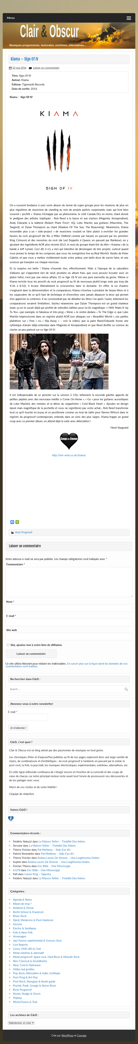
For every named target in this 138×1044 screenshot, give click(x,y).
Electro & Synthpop (24, 928)
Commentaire (15, 564)
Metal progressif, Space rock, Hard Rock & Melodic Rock (46, 956)
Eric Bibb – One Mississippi (54, 866)
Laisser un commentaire (46, 67)
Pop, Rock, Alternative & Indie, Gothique (36, 973)
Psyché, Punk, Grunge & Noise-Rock (34, 985)
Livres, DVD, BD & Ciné (27, 948)
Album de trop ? (22, 903)
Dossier (17, 924)
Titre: (15, 75)
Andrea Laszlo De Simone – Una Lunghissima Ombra (68, 857)
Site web (11, 630)
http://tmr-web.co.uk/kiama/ (69, 455)
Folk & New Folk (23, 932)
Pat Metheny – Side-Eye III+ (54, 849)
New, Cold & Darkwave (27, 965)
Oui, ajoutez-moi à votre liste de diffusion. (34, 644)
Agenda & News (22, 899)
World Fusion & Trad (25, 1001)
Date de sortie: (21, 88)
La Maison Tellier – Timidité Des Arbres (62, 841)
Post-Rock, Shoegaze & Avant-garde (34, 981)
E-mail (11, 616)
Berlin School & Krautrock (28, 912)
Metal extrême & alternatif (28, 952)
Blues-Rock (20, 915)
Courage (81, 1035)
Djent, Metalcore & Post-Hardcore (33, 920)
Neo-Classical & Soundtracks (30, 961)
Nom (10, 601)
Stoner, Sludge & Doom (26, 993)
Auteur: (16, 79)
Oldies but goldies (23, 969)
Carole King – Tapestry (37, 874)
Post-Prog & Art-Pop (25, 977)
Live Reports (20, 944)
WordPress (67, 1035)
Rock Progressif (23, 532)
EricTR (16, 870)
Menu (11, 17)
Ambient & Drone (23, 907)
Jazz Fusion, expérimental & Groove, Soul (37, 940)
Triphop (17, 997)
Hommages (19, 936)
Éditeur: (16, 84)
